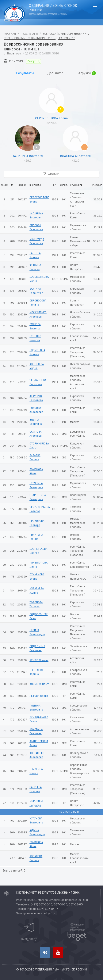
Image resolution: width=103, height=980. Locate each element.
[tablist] (51, 69)
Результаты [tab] (25, 73)
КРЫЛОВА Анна (39, 660)
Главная (10, 34)
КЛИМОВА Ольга (40, 684)
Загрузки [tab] (86, 73)
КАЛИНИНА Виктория (27, 156)
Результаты (29, 34)
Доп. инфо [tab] (55, 73)
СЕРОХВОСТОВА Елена (51, 118)
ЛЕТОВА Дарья (39, 696)
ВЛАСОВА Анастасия (75, 156)
